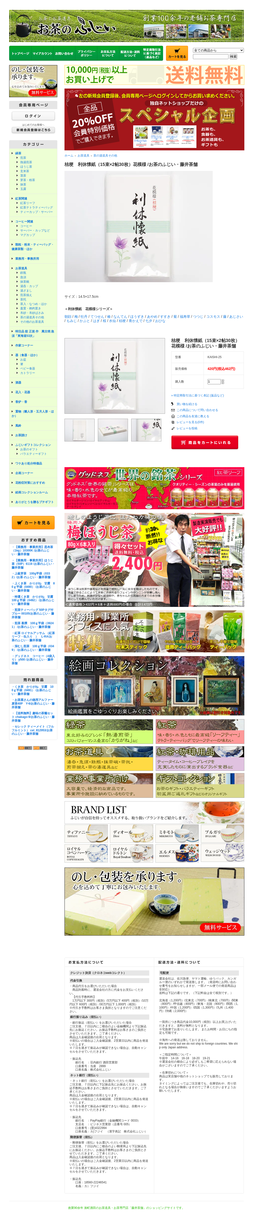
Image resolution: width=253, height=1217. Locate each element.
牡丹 (84, 317)
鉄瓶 (23, 273)
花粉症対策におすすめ (30, 482)
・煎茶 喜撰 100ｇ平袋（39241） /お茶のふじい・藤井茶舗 (33, 625)
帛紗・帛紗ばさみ (32, 313)
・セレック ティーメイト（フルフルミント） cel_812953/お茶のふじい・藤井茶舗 (33, 730)
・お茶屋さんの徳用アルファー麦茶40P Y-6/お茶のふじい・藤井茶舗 (33, 703)
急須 (23, 277)
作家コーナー (24, 345)
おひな (160, 321)
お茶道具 (21, 268)
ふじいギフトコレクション (33, 445)
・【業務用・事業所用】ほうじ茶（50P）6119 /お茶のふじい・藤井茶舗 (33, 564)
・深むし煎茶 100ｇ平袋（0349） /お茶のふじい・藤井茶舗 (33, 648)
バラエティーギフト (33, 454)
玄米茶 (24, 171)
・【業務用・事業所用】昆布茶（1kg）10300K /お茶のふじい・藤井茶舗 (32, 550)
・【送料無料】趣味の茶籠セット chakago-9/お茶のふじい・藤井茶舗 (33, 717)
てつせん (97, 317)
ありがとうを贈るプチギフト (34, 502)
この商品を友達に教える (193, 416)
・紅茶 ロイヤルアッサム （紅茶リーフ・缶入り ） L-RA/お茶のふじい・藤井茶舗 (33, 636)
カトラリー (27, 373)
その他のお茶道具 (32, 321)
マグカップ (27, 235)
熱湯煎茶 (26, 162)
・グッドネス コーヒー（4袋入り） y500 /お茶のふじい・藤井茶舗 (33, 659)
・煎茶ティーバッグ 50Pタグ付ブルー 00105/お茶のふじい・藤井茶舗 (33, 613)
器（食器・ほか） (27, 355)
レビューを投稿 (187, 428)
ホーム (68, 155)
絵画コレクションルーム (31, 492)
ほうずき (137, 317)
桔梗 (122, 321)
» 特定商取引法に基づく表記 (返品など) (197, 395)
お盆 (23, 359)
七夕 (148, 321)
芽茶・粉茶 (27, 180)
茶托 (23, 299)
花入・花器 (22, 392)
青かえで (136, 321)
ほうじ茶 (26, 166)
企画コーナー (24, 473)
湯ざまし (26, 290)
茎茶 (23, 175)
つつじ (198, 317)
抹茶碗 (24, 281)
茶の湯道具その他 (32, 317)
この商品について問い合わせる (197, 410)
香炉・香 (21, 402)
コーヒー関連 (24, 221)
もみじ (71, 321)
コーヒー (26, 226)
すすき (165, 317)
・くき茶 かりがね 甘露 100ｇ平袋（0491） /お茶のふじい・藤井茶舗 (32, 690)
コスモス (213, 317)
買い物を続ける (187, 404)
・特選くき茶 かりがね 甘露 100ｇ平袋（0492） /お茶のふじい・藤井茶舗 (34, 600)
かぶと (85, 321)
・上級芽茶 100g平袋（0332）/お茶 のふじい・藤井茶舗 (31, 575)
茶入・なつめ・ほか (33, 304)
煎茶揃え (26, 295)
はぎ (96, 321)
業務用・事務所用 (27, 258)
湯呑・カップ (29, 286)
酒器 (18, 382)
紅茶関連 (21, 198)
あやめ (152, 317)
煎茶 (23, 158)
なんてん (120, 317)
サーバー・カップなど (35, 230)
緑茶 (18, 153)
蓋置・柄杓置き (30, 308)
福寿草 (185, 317)
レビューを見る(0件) (190, 422)
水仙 (112, 321)
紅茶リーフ (27, 203)
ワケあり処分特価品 (28, 463)
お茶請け (21, 435)
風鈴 (18, 425)
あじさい (236, 317)
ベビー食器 (27, 368)
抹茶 (23, 184)
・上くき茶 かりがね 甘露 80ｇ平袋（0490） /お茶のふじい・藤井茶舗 (33, 587)
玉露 (23, 189)
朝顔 (67, 317)
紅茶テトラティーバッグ (36, 207)
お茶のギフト (29, 449)
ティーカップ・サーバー (36, 212)
